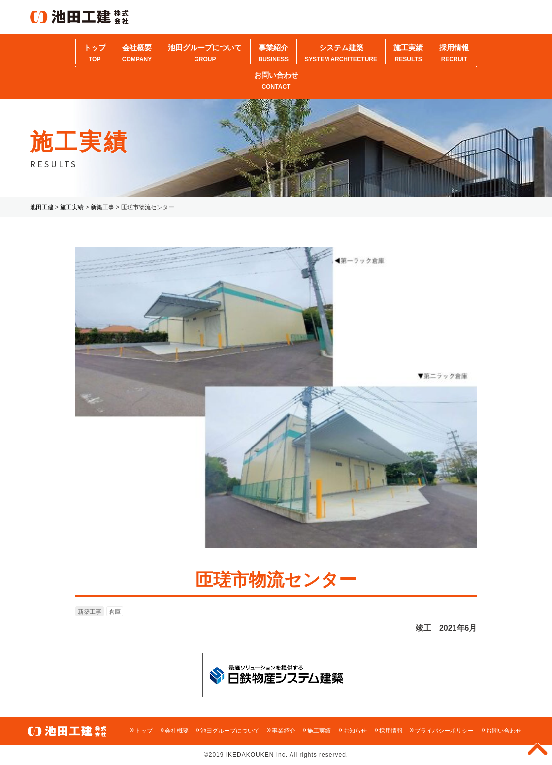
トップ (95, 53)
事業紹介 (274, 53)
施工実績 (408, 53)
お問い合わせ (276, 81)
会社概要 (137, 53)
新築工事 (89, 611)
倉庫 (115, 611)
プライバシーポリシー (444, 730)
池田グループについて (205, 53)
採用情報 (454, 53)
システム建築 (341, 53)
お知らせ (355, 730)
